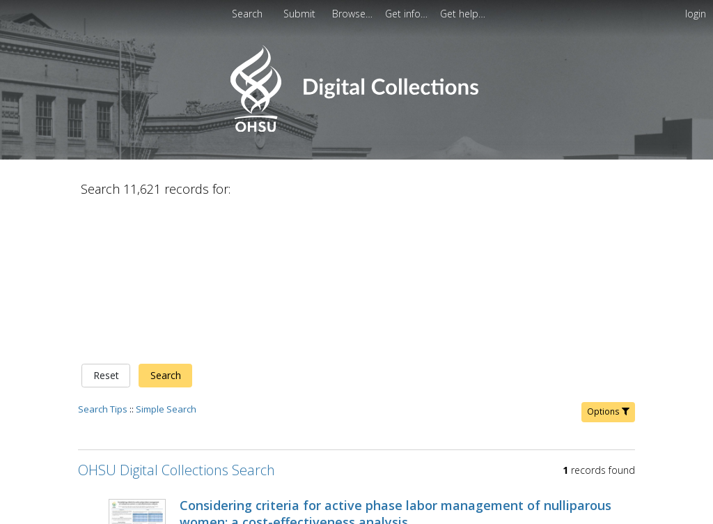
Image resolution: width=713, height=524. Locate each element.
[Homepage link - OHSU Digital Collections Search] (356, 128)
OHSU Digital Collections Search (176, 323)
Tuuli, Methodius (376, 392)
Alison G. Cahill (453, 392)
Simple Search (166, 262)
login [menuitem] (695, 13)
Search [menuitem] (247, 13)
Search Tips (102, 262)
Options (608, 265)
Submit (300, 13)
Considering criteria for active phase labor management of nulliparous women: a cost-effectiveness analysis (395, 367)
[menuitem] (300, 13)
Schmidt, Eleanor (218, 392)
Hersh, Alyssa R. (297, 392)
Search (165, 229)
